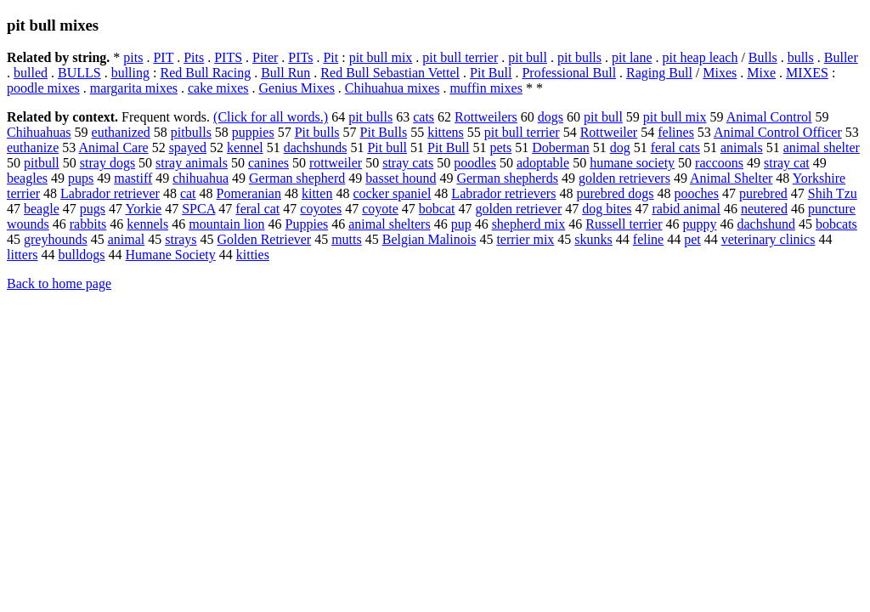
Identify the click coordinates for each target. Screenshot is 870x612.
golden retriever (519, 208)
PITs (300, 57)
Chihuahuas (39, 132)
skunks (593, 239)
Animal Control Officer (778, 132)
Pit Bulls (384, 132)
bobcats (836, 224)
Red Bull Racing (205, 72)
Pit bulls (317, 132)
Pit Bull (490, 72)
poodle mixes (43, 88)
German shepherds (507, 178)
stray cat (787, 163)
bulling (130, 72)
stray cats (407, 163)
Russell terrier (623, 224)
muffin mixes (485, 88)
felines (676, 132)
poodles (475, 163)
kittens (445, 132)
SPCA (198, 208)
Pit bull (387, 147)
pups (80, 178)
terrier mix (525, 239)
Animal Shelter (731, 178)
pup (461, 224)
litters (22, 254)
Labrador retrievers (503, 193)
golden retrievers (624, 178)
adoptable (543, 163)
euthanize (33, 147)
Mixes (720, 72)
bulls (801, 57)
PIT (163, 57)
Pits (194, 57)
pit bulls (579, 57)
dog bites (606, 208)
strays (180, 239)
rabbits (88, 224)
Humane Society (171, 254)
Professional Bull (569, 72)
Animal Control (769, 117)
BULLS (79, 72)
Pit (330, 57)
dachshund (765, 224)
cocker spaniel (392, 193)
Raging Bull (659, 72)
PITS (228, 57)
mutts (346, 239)
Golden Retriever (265, 239)
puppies (253, 132)
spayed (187, 147)
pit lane (632, 57)
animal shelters (389, 224)
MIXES (807, 72)
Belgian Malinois (429, 239)
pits (133, 57)
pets (500, 147)
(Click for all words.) (270, 117)
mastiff (133, 178)
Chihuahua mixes (392, 88)
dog (620, 147)
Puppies (307, 224)
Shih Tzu (832, 193)
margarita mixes (134, 88)
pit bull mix (381, 57)
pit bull (527, 57)
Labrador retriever (110, 193)
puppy (699, 224)
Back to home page (59, 283)
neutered (764, 208)
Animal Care (113, 147)
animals (741, 147)
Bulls (763, 57)
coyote (380, 208)
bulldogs (81, 254)
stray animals (191, 163)
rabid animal (686, 208)
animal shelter (821, 147)
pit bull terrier (460, 57)
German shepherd (297, 178)
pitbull (41, 163)
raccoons (719, 163)
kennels (147, 224)
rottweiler (335, 163)
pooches (697, 193)
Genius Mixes (297, 88)
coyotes (321, 208)
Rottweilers (486, 117)
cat (188, 193)
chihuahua (200, 178)
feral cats (675, 147)
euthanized (121, 132)
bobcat (437, 208)
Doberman (561, 147)
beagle (41, 208)
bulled (31, 72)
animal (126, 239)
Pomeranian (249, 193)
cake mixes (218, 88)
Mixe (761, 72)
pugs (92, 208)
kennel (245, 147)
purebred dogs (614, 193)
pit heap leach (700, 57)
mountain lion (226, 224)
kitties (252, 254)
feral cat (257, 208)
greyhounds (56, 239)
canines (268, 163)
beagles (27, 178)
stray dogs (107, 163)
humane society (632, 163)
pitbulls (191, 132)
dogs (550, 117)
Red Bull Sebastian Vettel (390, 72)
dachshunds (315, 147)
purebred (763, 193)
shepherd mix (529, 224)
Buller (841, 57)
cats (423, 117)
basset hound (400, 178)
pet (692, 239)
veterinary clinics (768, 239)
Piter (265, 57)
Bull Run (285, 72)
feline (648, 239)
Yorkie (143, 208)
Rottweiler (609, 132)
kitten (317, 193)
